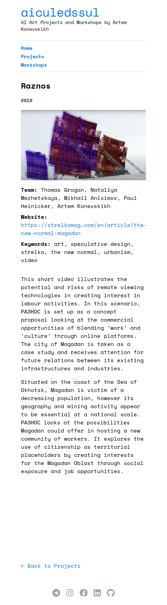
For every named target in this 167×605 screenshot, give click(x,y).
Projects (32, 56)
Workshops (34, 64)
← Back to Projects (51, 566)
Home (27, 47)
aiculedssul (60, 12)
